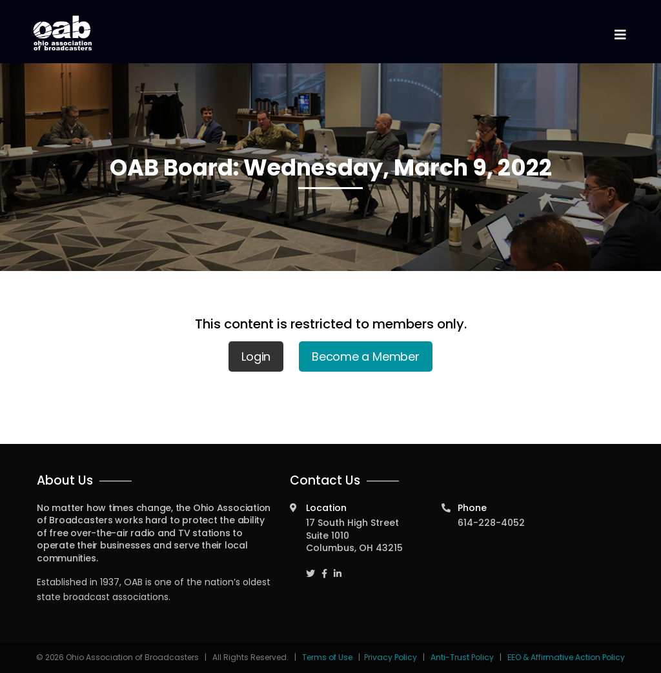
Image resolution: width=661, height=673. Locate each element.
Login (255, 356)
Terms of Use (328, 657)
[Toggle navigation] (620, 35)
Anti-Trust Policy (462, 657)
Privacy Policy (390, 657)
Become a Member (366, 356)
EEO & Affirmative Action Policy (566, 657)
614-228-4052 (491, 522)
